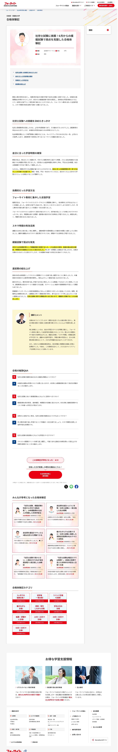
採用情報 (94, 721)
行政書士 (12, 721)
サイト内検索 (91, 2)
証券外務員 (32, 719)
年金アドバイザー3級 (53, 725)
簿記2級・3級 (51, 719)
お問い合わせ (74, 724)
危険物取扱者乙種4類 (34, 721)
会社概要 (110, 2)
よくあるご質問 (75, 721)
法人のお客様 (100, 2)
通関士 (12, 733)
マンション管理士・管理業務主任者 (37, 735)
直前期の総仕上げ (20, 84)
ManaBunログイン (77, 2)
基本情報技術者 (52, 733)
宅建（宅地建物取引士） (35, 733)
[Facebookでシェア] (76, 486)
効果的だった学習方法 (21, 80)
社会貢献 (94, 714)
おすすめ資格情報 (16, 742)
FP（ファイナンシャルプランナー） (56, 722)
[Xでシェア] (66, 486)
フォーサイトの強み (62, 5)
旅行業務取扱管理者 (15, 735)
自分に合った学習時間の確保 (23, 76)
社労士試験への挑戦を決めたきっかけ (26, 72)
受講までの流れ (75, 719)
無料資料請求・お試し (106, 5)
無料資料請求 (76, 729)
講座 (90, 30)
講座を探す (75, 5)
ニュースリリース (96, 716)
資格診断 (35, 742)
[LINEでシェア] (71, 486)
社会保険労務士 (14, 719)
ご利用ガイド (88, 5)
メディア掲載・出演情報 (98, 719)
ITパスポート (51, 735)
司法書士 (12, 724)
